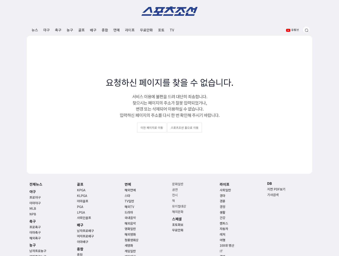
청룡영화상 (132, 240)
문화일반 (177, 184)
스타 (127, 195)
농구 (70, 29)
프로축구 (35, 227)
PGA (80, 206)
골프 (81, 29)
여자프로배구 (85, 236)
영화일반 (130, 228)
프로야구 (35, 197)
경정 (222, 206)
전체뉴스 (35, 184)
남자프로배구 (85, 230)
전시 (175, 195)
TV (172, 29)
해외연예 (130, 190)
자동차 (224, 228)
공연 (175, 189)
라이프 (130, 29)
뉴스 (35, 29)
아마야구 (35, 203)
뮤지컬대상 (179, 206)
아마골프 (82, 201)
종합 (105, 29)
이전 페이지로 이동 (152, 128)
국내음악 (130, 217)
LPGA (81, 212)
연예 (116, 29)
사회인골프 (84, 217)
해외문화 (177, 211)
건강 (222, 217)
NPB (32, 214)
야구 (46, 29)
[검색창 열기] (306, 30)
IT (221, 251)
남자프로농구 (37, 250)
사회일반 (225, 190)
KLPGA (82, 195)
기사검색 (272, 194)
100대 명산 (227, 245)
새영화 (129, 245)
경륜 (222, 201)
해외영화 (130, 234)
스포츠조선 (169, 11)
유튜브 (292, 30)
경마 (222, 195)
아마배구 (82, 241)
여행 (222, 240)
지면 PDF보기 (276, 189)
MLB (32, 208)
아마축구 (35, 232)
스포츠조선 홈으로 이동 (184, 128)
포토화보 (177, 224)
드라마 (129, 212)
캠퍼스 (224, 223)
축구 (58, 29)
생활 (222, 212)
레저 (222, 234)
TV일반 (129, 201)
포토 (161, 29)
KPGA (81, 190)
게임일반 (130, 251)
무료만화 (146, 29)
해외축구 (35, 238)
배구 (93, 29)
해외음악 (130, 223)
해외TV (129, 206)
